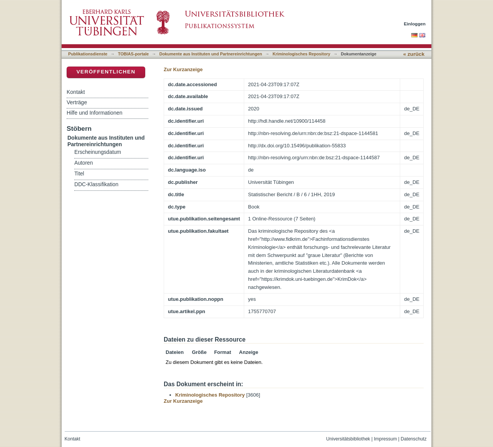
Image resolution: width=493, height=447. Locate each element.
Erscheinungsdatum (97, 152)
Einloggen (415, 23)
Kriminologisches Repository (301, 54)
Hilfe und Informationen (94, 113)
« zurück (413, 54)
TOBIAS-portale (133, 54)
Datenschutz (413, 439)
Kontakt (76, 92)
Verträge (77, 102)
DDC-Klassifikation (96, 184)
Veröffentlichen (105, 72)
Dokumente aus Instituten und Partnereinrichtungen (210, 54)
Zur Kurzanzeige (183, 69)
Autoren (83, 163)
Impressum (385, 439)
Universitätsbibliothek (348, 439)
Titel (79, 174)
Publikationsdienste (87, 54)
